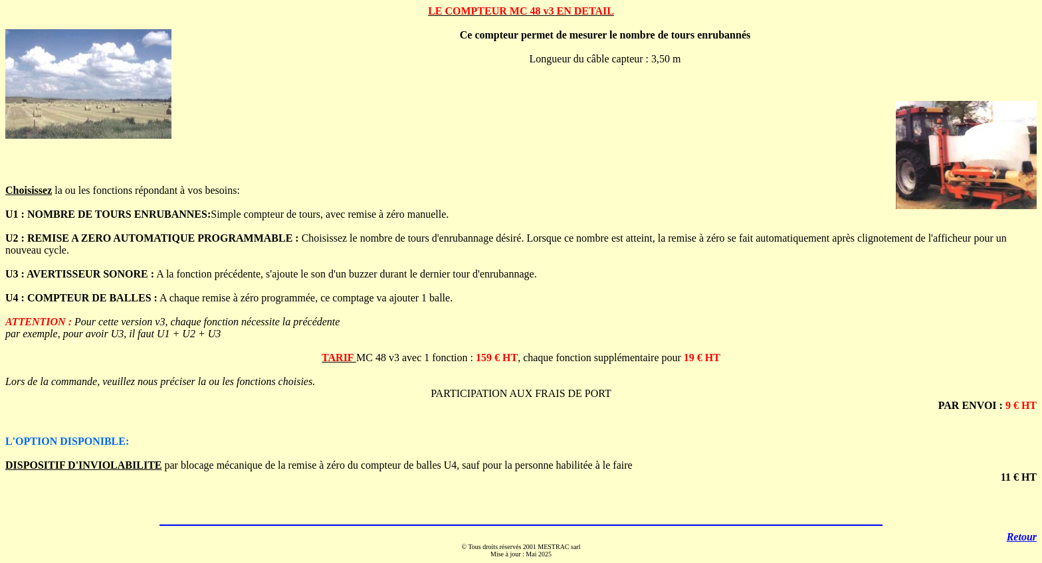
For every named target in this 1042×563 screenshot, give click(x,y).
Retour (1022, 536)
